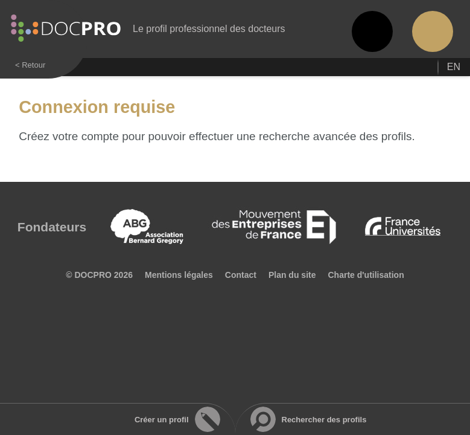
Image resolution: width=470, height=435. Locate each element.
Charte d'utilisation (366, 275)
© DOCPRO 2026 (99, 275)
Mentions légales (179, 275)
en (453, 67)
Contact (240, 275)
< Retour (30, 64)
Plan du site (292, 275)
